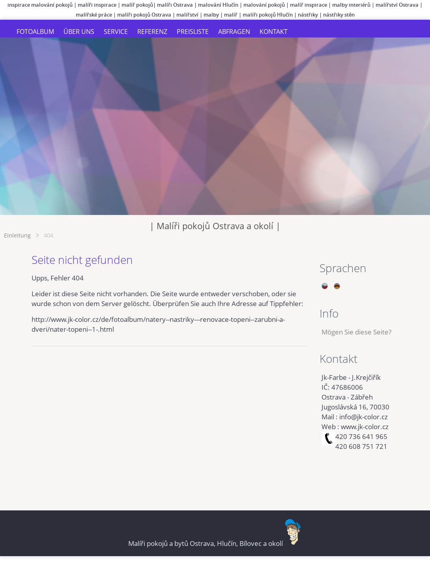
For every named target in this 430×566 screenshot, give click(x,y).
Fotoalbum (35, 31)
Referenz (152, 31)
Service (116, 31)
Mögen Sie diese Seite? (356, 331)
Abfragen (234, 31)
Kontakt (274, 31)
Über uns (79, 31)
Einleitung (17, 235)
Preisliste (193, 31)
